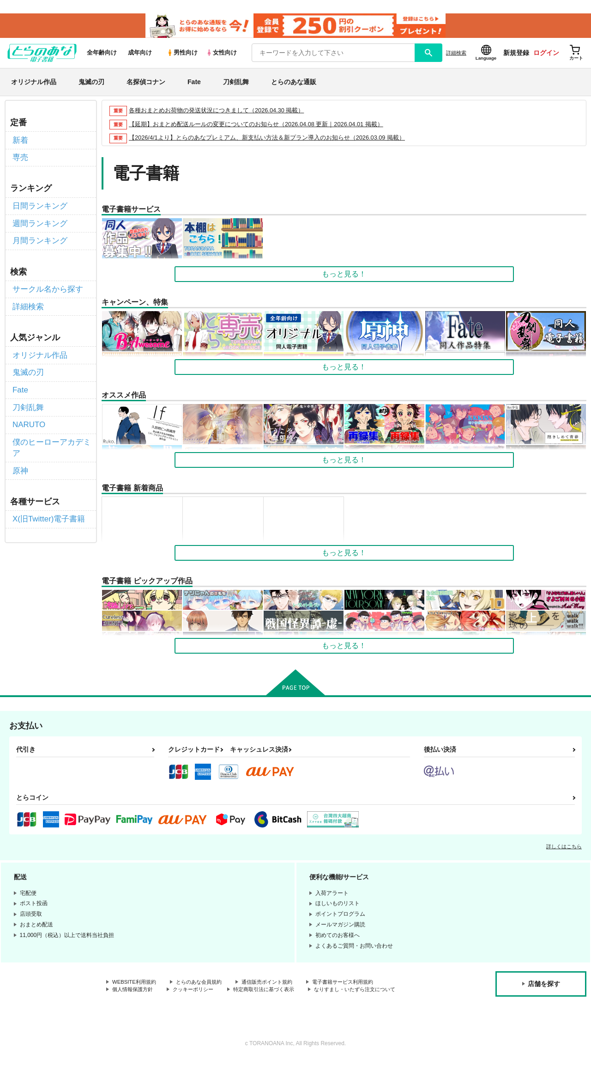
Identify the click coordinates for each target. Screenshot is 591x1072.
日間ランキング (38, 206)
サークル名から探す (45, 287)
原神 (19, 459)
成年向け (140, 56)
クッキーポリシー (198, 993)
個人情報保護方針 (134, 993)
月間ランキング (38, 239)
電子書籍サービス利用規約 (357, 986)
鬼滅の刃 (91, 85)
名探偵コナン (146, 85)
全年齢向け (102, 56)
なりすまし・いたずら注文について (156, 1001)
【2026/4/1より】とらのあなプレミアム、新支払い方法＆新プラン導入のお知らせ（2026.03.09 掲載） (267, 141)
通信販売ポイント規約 (276, 986)
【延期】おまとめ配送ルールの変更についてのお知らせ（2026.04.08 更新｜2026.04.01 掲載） (256, 127)
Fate (194, 85)
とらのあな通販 (293, 85)
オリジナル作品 (33, 85)
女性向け (221, 56)
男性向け (182, 56)
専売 (19, 159)
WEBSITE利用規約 (135, 986)
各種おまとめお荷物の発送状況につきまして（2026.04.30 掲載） (217, 113)
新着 (19, 143)
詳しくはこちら (564, 850)
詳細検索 (456, 56)
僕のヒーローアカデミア (49, 437)
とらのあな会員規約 (204, 986)
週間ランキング (38, 223)
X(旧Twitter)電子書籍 (46, 506)
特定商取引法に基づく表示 (274, 993)
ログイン (546, 56)
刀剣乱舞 (236, 85)
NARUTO (27, 416)
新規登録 (516, 56)
